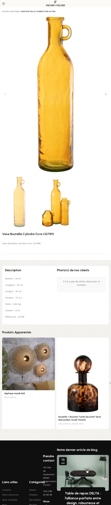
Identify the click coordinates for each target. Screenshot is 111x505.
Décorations (10, 397)
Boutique (15, 11)
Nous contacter (9, 500)
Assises (32, 490)
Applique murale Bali (14, 393)
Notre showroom (10, 495)
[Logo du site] (55, 3)
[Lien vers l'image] (15, 449)
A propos (6, 490)
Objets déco (78, 423)
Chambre (33, 495)
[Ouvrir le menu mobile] (4, 4)
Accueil (5, 11)
